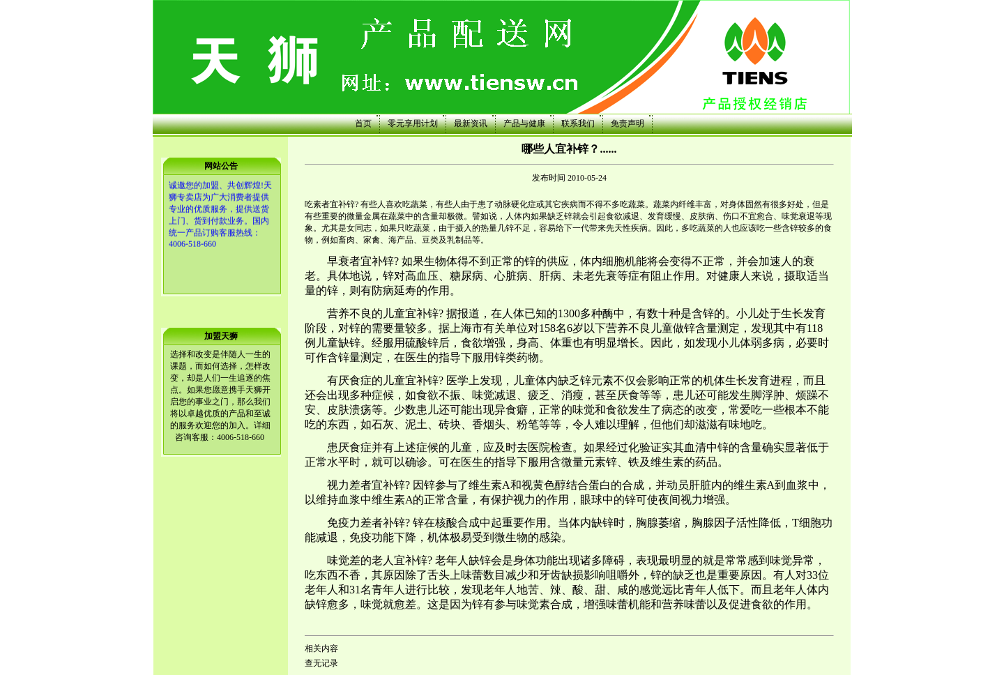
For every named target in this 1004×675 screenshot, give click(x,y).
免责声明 (627, 123)
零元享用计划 (413, 123)
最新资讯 (470, 123)
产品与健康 (524, 123)
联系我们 (578, 123)
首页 (363, 123)
